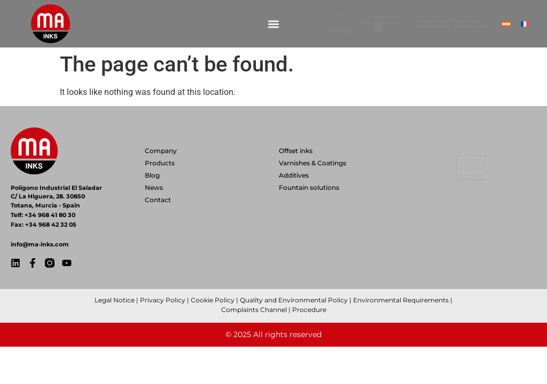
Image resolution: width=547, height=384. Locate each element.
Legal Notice (115, 300)
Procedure (309, 310)
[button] (273, 24)
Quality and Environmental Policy (294, 300)
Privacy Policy (162, 300)
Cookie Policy (213, 300)
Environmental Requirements (401, 300)
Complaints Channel (254, 310)
